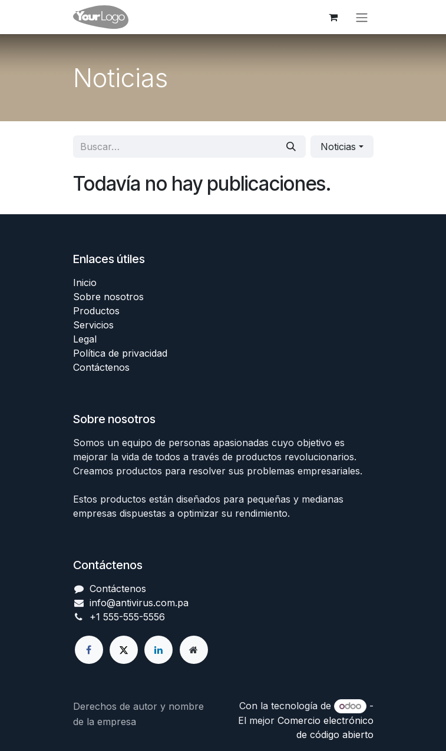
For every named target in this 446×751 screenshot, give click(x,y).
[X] (124, 650)
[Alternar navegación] (362, 17)
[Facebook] (89, 650)
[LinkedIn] (158, 650)
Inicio (85, 282)
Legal (85, 339)
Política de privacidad (120, 353)
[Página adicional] (194, 650)
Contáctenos (101, 367)
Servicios (93, 325)
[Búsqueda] (291, 146)
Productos (96, 311)
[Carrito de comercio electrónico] (333, 17)
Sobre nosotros (108, 297)
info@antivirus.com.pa (139, 603)
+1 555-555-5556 (127, 617)
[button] (341, 146)
